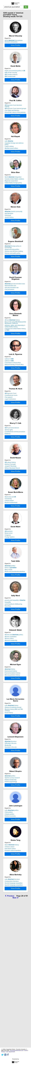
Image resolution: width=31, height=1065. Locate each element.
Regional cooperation (11, 209)
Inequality (8, 695)
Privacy (3, 1051)
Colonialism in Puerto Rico (13, 412)
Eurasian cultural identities (13, 983)
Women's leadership (11, 739)
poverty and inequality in (15, 693)
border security (11, 85)
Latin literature (12, 1018)
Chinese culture (9, 979)
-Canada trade (10, 88)
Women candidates (11, 735)
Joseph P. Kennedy (10, 534)
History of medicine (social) (13, 817)
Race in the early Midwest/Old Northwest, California (15, 370)
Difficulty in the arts (10, 857)
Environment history (11, 776)
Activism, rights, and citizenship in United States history (15, 373)
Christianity (8, 573)
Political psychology (11, 902)
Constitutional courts (11, 451)
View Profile (15, 56)
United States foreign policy (13, 210)
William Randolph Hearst (12, 536)
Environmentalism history (12, 778)
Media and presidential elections (15, 658)
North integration (13, 205)
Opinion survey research (12, 898)
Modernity (8, 859)
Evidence (7, 495)
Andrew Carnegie (10, 532)
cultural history (10, 530)
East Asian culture (10, 981)
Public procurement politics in (15, 83)
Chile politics (9, 939)
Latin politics (12, 937)
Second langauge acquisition (13, 1022)
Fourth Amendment (12, 489)
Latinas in (9, 408)
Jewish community (13, 245)
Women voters (9, 737)
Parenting (8, 698)
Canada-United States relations (14, 207)
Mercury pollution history (12, 780)
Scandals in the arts (11, 861)
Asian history (12, 977)
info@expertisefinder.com (16, 1050)
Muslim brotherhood (11, 576)
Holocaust (8, 249)
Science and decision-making (14, 291)
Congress (8, 615)
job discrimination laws (15, 327)
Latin (9, 164)
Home (26, 1050)
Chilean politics (9, 941)
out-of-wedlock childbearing (13, 697)
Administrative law (10, 329)
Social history (9, 822)
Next (16, 1041)
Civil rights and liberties (12, 129)
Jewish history (9, 251)
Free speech (8, 453)
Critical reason (9, 575)
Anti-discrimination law (12, 331)
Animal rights (9, 491)
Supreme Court (10, 449)
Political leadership (10, 900)
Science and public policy (12, 293)
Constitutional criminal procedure (15, 493)
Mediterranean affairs (11, 171)
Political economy (10, 942)
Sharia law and (10, 571)
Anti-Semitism (9, 247)
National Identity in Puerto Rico (14, 414)
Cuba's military (9, 169)
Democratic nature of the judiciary (15, 131)
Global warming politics (12, 289)
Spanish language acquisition (14, 1024)
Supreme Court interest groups (15, 127)
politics (10, 652)
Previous (9, 1039)
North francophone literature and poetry (14, 43)
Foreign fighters (10, 617)
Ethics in (10, 654)
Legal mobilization (10, 454)
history (10, 774)
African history (12, 367)
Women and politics (14, 733)
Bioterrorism (8, 613)
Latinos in (9, 410)
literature (11, 855)
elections (8, 611)
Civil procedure (9, 332)
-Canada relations (11, 87)
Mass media (8, 656)
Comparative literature (12, 1020)
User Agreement (10, 1051)
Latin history (11, 815)
